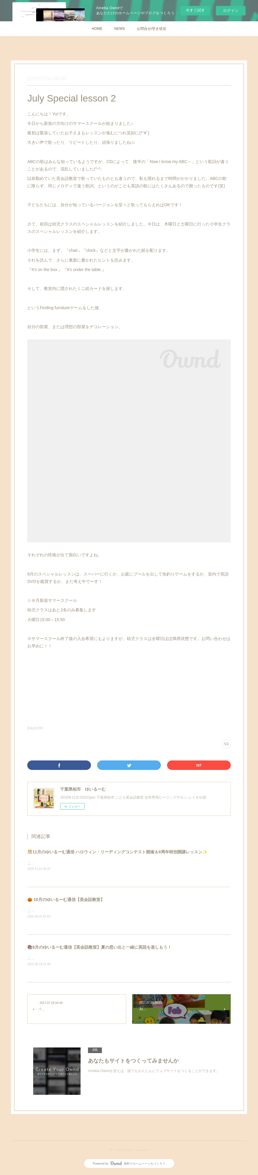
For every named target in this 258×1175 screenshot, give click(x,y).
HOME (97, 29)
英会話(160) (35, 728)
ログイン (230, 10)
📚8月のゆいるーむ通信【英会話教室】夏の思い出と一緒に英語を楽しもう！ (99, 947)
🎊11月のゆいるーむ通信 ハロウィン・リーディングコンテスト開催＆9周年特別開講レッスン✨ (117, 852)
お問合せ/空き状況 (151, 29)
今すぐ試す (195, 10)
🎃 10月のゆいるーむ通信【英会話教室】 (65, 899)
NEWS (119, 29)
